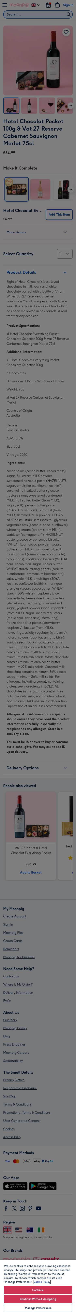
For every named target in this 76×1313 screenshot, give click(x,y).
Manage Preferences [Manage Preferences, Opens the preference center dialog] (38, 1308)
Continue (38, 1290)
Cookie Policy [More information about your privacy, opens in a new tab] (42, 1281)
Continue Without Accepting (38, 1299)
